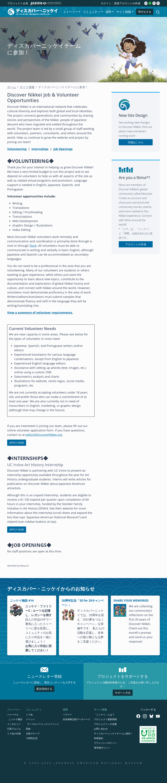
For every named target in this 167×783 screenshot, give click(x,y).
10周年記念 (32, 738)
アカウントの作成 (135, 244)
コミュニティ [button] (91, 12)
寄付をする (144, 12)
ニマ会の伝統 (14, 733)
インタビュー (14, 724)
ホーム (11, 87)
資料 (65, 709)
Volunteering (17, 149)
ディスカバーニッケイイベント (43, 724)
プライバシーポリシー (105, 742)
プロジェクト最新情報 (105, 719)
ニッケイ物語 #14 (22, 600)
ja (150, 3)
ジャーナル (13, 714)
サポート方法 (122, 692)
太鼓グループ (33, 733)
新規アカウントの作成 (127, 3)
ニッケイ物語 (15, 719)
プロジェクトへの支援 (105, 724)
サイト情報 (27, 87)
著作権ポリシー (102, 747)
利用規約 (98, 738)
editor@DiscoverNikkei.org (44, 435)
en (146, 3)
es (154, 3)
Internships (39, 149)
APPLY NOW (16, 442)
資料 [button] (108, 12)
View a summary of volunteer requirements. (40, 313)
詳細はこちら (136, 142)
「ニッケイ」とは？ (104, 714)
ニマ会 (29, 714)
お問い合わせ (101, 728)
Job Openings (63, 149)
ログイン (106, 3)
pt (158, 3)
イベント (30, 719)
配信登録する (44, 689)
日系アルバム (14, 728)
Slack (33, 246)
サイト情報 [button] (123, 12)
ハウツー (67, 714)
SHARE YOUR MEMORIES (131, 600)
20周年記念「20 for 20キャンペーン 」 (83, 602)
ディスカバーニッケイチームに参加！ (113, 733)
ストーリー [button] (70, 12)
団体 (28, 728)
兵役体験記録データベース (76, 719)
